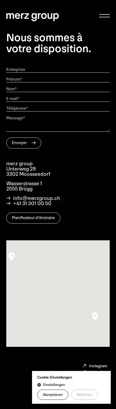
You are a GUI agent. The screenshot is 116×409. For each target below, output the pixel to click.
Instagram (94, 366)
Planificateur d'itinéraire (33, 217)
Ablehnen (84, 394)
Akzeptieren (53, 394)
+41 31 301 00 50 (28, 203)
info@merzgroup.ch (33, 198)
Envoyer (19, 142)
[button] (71, 384)
